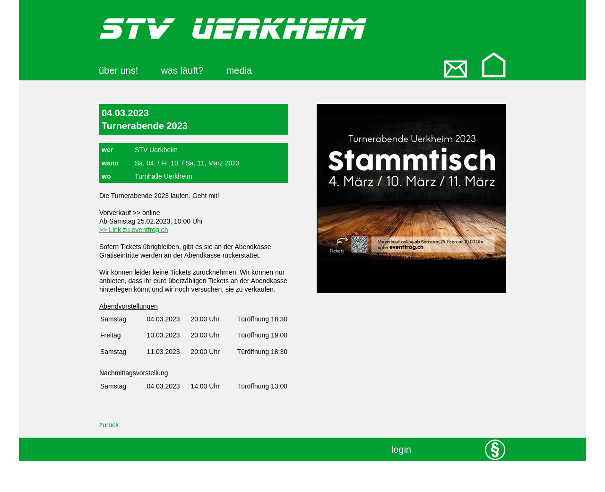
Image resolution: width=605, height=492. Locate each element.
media (238, 70)
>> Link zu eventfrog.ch (133, 229)
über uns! (118, 70)
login (401, 449)
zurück (109, 425)
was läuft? (182, 70)
